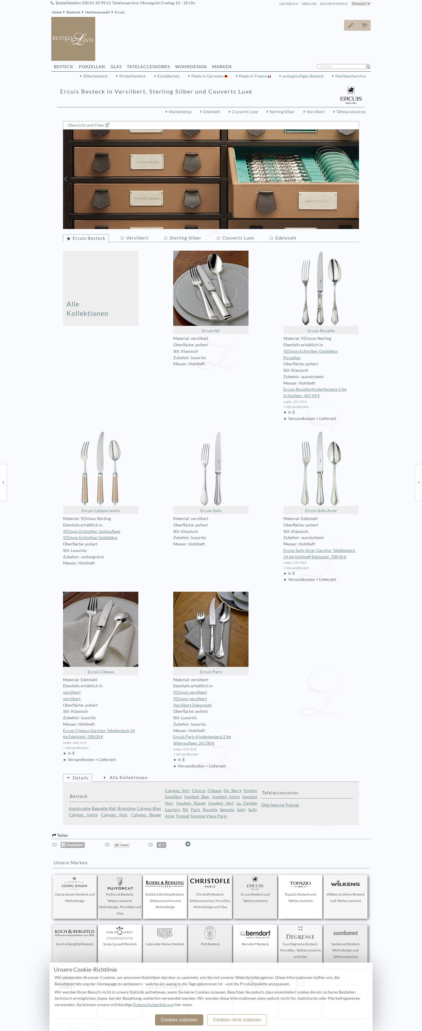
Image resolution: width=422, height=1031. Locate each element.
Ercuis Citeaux (100, 633)
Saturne (277, 805)
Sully (241, 809)
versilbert (72, 692)
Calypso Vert (177, 790)
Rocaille (210, 809)
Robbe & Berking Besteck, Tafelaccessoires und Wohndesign (165, 893)
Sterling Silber (282, 111)
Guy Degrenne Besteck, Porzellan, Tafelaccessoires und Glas (300, 942)
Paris (195, 809)
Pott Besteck (210, 936)
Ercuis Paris (211, 633)
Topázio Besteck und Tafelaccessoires (300, 890)
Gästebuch (288, 4)
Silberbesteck (95, 76)
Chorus (198, 790)
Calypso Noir (114, 815)
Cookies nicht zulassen (237, 1019)
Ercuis (120, 12)
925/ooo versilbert (190, 692)
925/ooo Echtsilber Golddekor (310, 351)
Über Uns (309, 4)
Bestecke (73, 12)
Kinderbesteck (132, 76)
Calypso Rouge (146, 815)
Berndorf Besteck (255, 936)
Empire (250, 790)
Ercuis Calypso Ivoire (100, 472)
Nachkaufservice (350, 76)
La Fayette (246, 803)
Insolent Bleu (197, 796)
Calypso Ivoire (83, 815)
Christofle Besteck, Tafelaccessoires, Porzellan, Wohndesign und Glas (210, 893)
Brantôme (127, 808)
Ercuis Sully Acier (321, 472)
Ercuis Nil (211, 292)
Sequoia (227, 809)
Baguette (100, 808)
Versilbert (316, 111)
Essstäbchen (168, 76)
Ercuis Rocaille (321, 292)
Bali (112, 808)
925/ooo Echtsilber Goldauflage (91, 531)
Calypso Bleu (149, 808)
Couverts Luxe (245, 111)
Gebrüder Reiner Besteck (165, 936)
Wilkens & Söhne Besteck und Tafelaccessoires (345, 890)
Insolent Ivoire (226, 796)
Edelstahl (211, 111)
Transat (182, 816)
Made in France (253, 76)
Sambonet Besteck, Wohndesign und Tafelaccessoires (345, 942)
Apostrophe (80, 808)
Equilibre (173, 796)
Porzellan (292, 357)
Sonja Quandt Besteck (120, 936)
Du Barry (232, 790)
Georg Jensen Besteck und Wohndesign (75, 890)
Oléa (265, 805)
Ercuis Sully (211, 472)
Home (57, 12)
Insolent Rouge (190, 803)
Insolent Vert (221, 803)
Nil (185, 809)
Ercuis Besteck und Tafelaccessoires (255, 890)
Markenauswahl (97, 12)
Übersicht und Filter (86, 125)
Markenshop (180, 111)
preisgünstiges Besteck (303, 76)
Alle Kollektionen (87, 308)
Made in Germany (207, 76)
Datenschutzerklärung (153, 1004)
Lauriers (172, 809)
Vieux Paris (216, 816)
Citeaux (214, 790)
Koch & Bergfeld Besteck (75, 936)
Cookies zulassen (179, 1019)
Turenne (197, 816)
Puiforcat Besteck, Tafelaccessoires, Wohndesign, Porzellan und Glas (120, 896)
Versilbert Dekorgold (192, 705)
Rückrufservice (334, 4)
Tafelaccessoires (351, 111)
